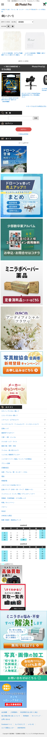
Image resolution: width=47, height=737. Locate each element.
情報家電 (4, 481)
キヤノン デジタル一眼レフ (10, 411)
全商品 (3, 9)
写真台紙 (33, 9)
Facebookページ (6, 724)
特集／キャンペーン (7, 502)
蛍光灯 (3, 511)
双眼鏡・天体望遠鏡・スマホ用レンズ (13, 498)
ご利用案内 (13, 712)
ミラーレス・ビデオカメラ (10, 420)
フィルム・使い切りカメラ (10, 450)
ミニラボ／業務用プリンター (10, 454)
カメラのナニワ (20, 724)
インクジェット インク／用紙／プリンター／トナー (18, 494)
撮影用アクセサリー (7, 433)
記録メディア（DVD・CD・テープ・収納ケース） (17, 489)
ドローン (4, 507)
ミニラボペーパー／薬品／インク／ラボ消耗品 (16, 459)
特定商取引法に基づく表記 (29, 712)
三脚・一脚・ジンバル (8, 437)
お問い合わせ (5, 719)
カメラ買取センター (7, 728)
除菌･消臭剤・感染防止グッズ (11, 520)
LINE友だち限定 (6, 515)
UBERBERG (21, 728)
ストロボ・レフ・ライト (9, 441)
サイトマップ (36, 716)
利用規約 (26, 716)
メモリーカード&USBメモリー (11, 485)
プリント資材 (5, 463)
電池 (2, 476)
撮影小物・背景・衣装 (8, 446)
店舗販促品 (5, 468)
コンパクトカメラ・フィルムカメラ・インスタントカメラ (20, 424)
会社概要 (4, 712)
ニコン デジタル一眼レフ (9, 415)
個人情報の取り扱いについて (10, 716)
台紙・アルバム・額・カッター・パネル (18, 9)
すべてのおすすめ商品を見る (37, 106)
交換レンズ (5, 428)
